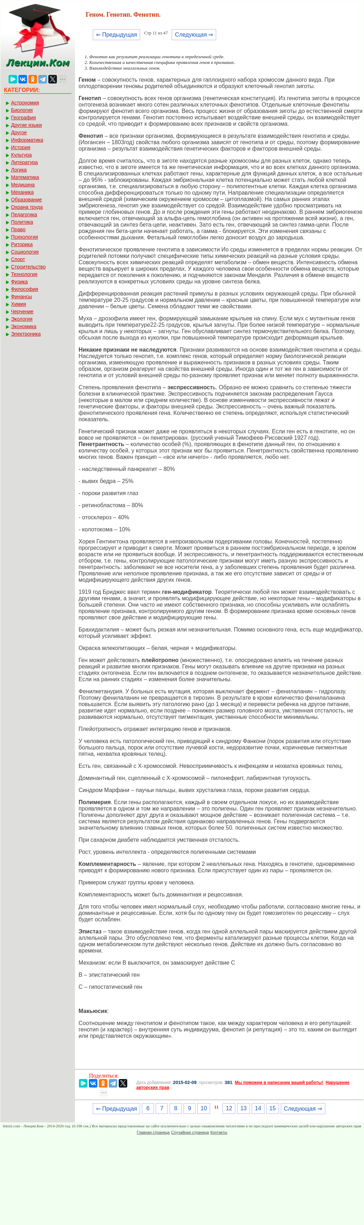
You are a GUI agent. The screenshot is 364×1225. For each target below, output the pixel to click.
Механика (22, 192)
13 (243, 1108)
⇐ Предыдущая (116, 35)
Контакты (219, 1132)
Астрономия (25, 102)
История (20, 147)
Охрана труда (27, 207)
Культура (21, 155)
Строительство (28, 267)
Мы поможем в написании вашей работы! (279, 1082)
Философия (24, 289)
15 (272, 1108)
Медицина (23, 185)
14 (258, 1108)
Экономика (23, 326)
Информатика (27, 140)
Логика (19, 170)
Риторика (22, 244)
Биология (22, 110)
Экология (21, 319)
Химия (18, 304)
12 (229, 1108)
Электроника (26, 334)
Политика (22, 222)
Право (18, 229)
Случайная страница (190, 1132)
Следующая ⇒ (194, 35)
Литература (24, 162)
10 (203, 1108)
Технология (24, 274)
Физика (19, 281)
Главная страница (153, 1132)
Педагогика (24, 214)
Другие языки (26, 125)
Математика (25, 177)
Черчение (22, 311)
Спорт (18, 259)
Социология (25, 252)
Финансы (21, 296)
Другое (19, 132)
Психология (24, 237)
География (23, 117)
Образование (26, 199)
